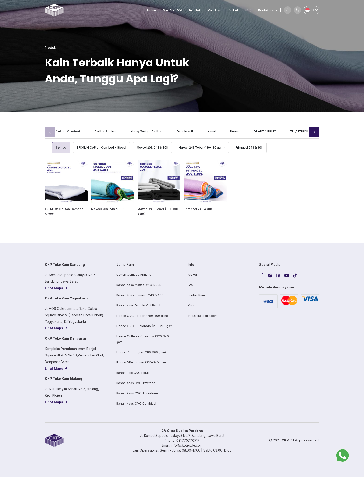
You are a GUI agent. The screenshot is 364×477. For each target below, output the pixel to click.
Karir (191, 305)
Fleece (234, 131)
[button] (314, 132)
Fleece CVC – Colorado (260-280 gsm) (144, 326)
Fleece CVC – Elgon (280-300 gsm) (142, 315)
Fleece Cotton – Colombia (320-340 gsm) (142, 339)
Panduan (214, 10)
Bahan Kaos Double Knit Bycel (138, 305)
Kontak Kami (267, 10)
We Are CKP (172, 10)
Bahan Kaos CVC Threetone (137, 393)
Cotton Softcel (105, 131)
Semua (61, 148)
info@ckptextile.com (202, 315)
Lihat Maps (54, 288)
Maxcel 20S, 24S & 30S (152, 148)
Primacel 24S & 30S (249, 148)
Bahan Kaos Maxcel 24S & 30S (138, 285)
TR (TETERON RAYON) (305, 131)
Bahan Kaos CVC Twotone (135, 383)
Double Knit (185, 131)
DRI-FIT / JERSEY (265, 131)
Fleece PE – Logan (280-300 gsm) (141, 352)
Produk (195, 10)
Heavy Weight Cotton (146, 131)
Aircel (212, 131)
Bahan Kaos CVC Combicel (136, 403)
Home (151, 10)
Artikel (233, 10)
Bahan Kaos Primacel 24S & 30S (139, 295)
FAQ (248, 10)
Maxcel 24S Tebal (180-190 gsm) (202, 148)
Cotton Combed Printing (133, 274)
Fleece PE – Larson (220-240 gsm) (141, 362)
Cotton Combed (68, 131)
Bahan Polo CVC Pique (133, 372)
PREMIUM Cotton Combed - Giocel (101, 148)
